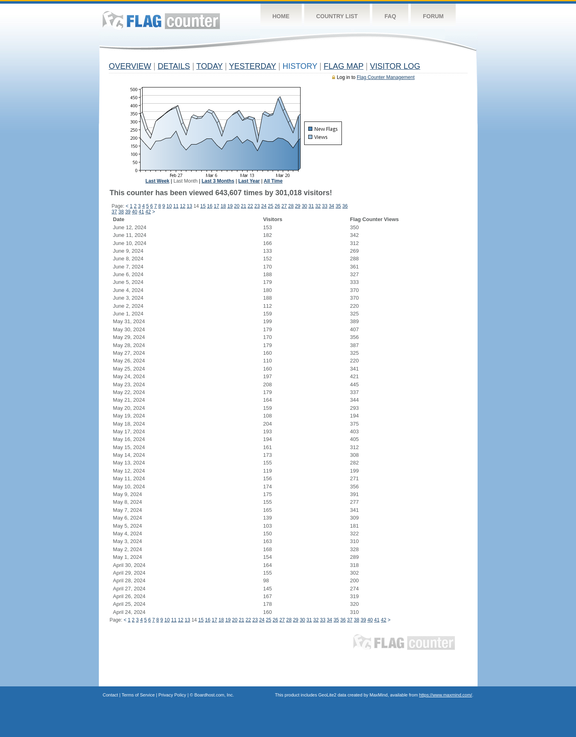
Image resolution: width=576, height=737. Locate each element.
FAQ (390, 16)
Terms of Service (138, 694)
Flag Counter (161, 20)
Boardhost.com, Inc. (214, 694)
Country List (337, 16)
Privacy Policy (172, 694)
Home (281, 16)
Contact (110, 694)
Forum (433, 16)
